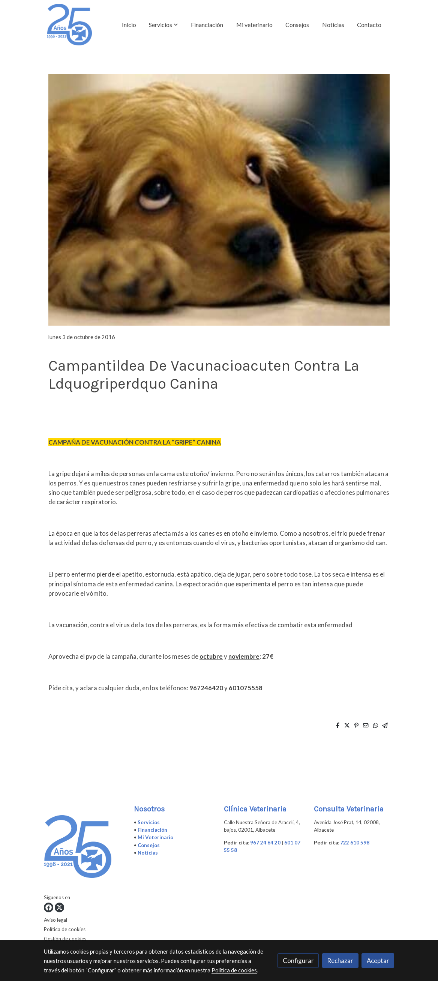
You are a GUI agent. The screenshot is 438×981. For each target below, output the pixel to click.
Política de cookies (65, 929)
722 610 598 (354, 843)
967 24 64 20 (265, 843)
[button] (163, 25)
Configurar (298, 960)
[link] (69, 24)
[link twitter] (59, 907)
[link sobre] (84, 848)
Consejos (149, 845)
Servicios (149, 822)
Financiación (152, 830)
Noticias (148, 853)
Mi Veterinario (155, 837)
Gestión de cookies (65, 939)
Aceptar (378, 960)
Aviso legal (55, 920)
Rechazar (340, 960)
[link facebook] (48, 907)
